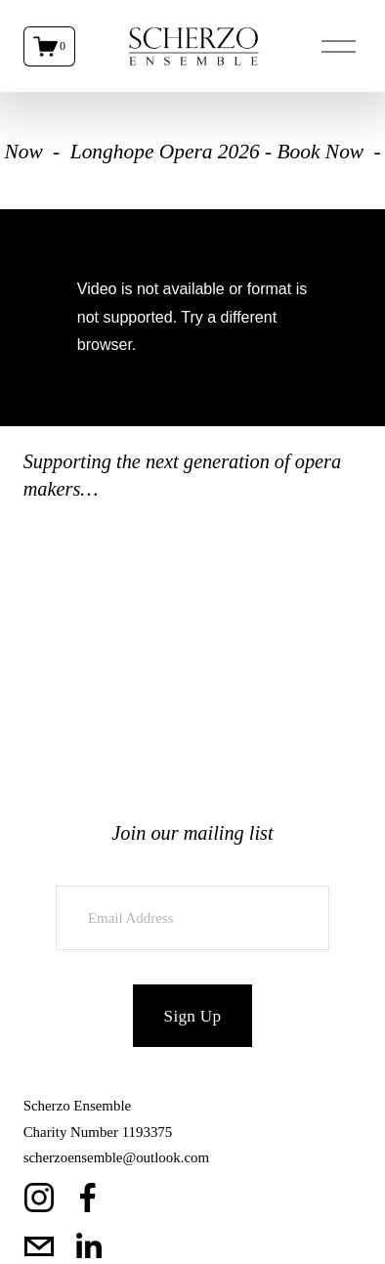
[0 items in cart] (49, 46)
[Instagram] (39, 1197)
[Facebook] (88, 1197)
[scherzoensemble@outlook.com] (39, 1246)
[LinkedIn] (88, 1246)
